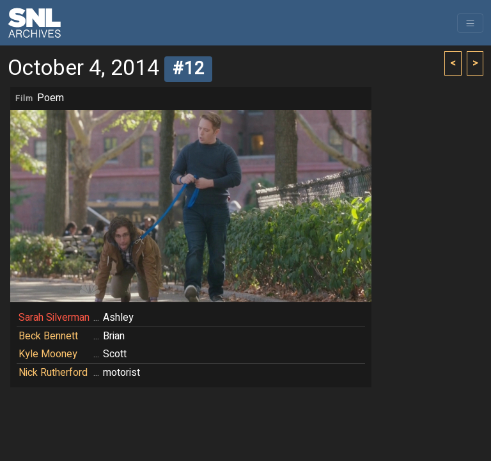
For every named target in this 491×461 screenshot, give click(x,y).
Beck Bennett (48, 336)
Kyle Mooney (48, 354)
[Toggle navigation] (470, 23)
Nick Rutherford (53, 372)
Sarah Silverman (54, 317)
